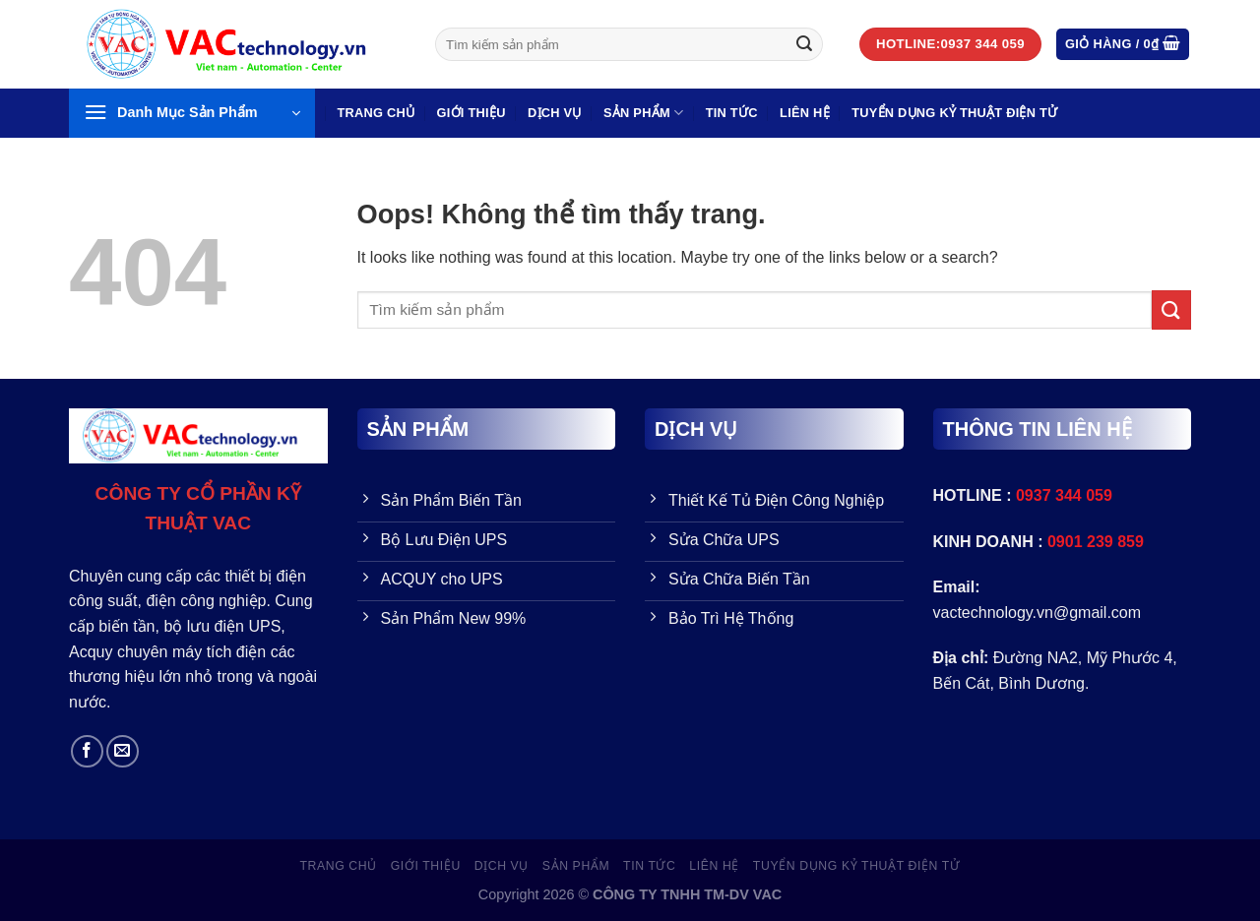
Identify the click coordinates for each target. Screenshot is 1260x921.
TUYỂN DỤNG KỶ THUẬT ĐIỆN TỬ (954, 112)
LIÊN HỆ (805, 112)
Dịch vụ (555, 112)
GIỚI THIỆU (471, 112)
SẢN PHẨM (643, 112)
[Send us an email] (122, 751)
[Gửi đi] (804, 44)
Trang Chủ (375, 112)
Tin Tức (732, 112)
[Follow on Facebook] (87, 751)
